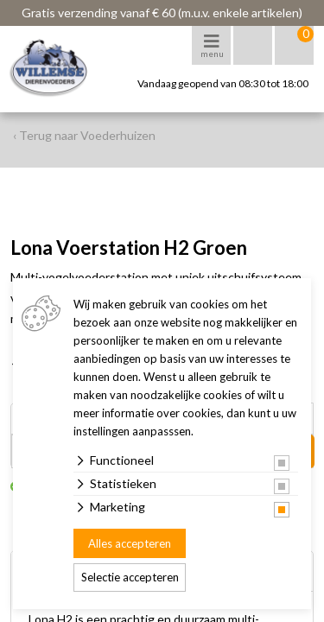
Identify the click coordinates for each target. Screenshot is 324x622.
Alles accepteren (129, 543)
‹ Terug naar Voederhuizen (84, 135)
